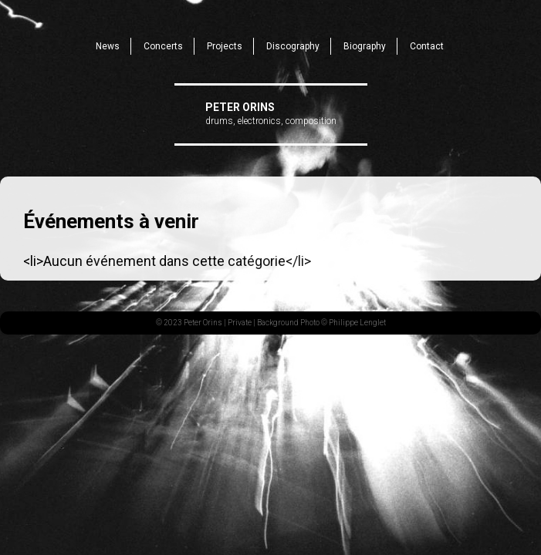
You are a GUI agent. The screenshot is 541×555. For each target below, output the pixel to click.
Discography (293, 46)
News (108, 46)
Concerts (163, 46)
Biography (364, 46)
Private (240, 322)
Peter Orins (240, 107)
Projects (224, 46)
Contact (427, 46)
